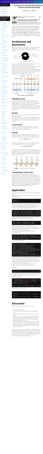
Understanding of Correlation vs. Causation (5, 82)
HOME (10, 1)
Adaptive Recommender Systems (4, 164)
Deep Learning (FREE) (26, 1)
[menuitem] (5, 2)
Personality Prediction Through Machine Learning (5, 35)
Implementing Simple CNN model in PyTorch (5, 128)
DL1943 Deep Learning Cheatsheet (4, 108)
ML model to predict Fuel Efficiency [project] (5, 169)
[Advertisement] (26, 348)
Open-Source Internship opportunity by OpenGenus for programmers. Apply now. (26, 23)
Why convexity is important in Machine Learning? (5, 54)
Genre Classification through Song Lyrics (5, 40)
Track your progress (17, 1)
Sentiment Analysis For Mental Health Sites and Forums (5, 59)
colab (19, 276)
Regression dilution (5, 67)
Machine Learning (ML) (26, 10)
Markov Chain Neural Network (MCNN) (4, 46)
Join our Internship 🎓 (35, 1)
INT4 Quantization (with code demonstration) (5, 145)
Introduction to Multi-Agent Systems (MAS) (4, 158)
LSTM (26, 35)
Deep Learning (34, 10)
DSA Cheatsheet (5, 1)
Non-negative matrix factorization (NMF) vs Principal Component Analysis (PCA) (5, 93)
